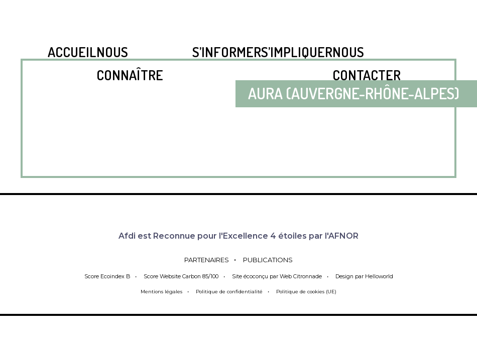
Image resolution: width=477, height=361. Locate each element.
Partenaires (200, 259)
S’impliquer (296, 51)
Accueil (72, 51)
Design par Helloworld (368, 276)
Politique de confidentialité (227, 291)
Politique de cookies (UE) (311, 291)
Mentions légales (155, 291)
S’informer (226, 51)
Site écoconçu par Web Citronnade (277, 276)
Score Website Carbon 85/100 (178, 276)
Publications (275, 259)
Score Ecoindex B (102, 276)
